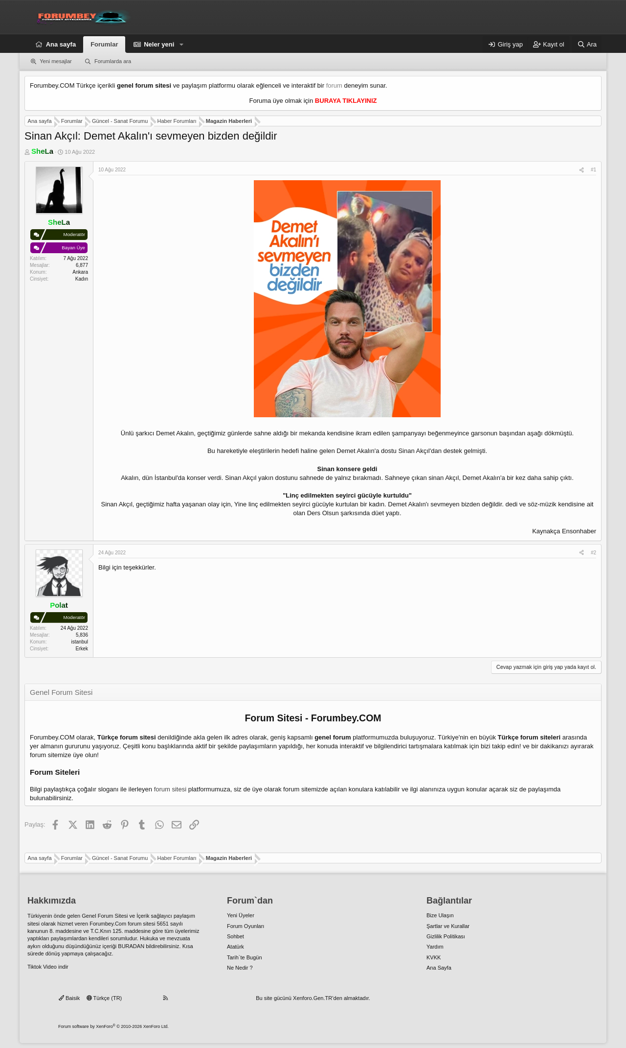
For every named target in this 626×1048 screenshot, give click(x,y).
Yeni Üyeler (240, 915)
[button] (181, 44)
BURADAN (131, 946)
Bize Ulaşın (440, 915)
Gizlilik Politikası (445, 936)
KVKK (433, 957)
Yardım (435, 947)
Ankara (80, 272)
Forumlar (104, 44)
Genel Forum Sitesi (105, 916)
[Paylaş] (581, 170)
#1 (593, 169)
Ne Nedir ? (240, 968)
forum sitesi (170, 789)
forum (334, 85)
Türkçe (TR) (104, 998)
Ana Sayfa (438, 968)
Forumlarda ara (112, 61)
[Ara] (587, 44)
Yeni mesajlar (56, 61)
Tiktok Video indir (47, 967)
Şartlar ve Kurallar (448, 926)
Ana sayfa (61, 44)
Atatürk (235, 947)
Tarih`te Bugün (244, 957)
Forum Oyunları (245, 926)
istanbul (79, 641)
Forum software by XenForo (113, 1026)
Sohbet (235, 936)
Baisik (69, 998)
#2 (593, 552)
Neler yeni (159, 44)
